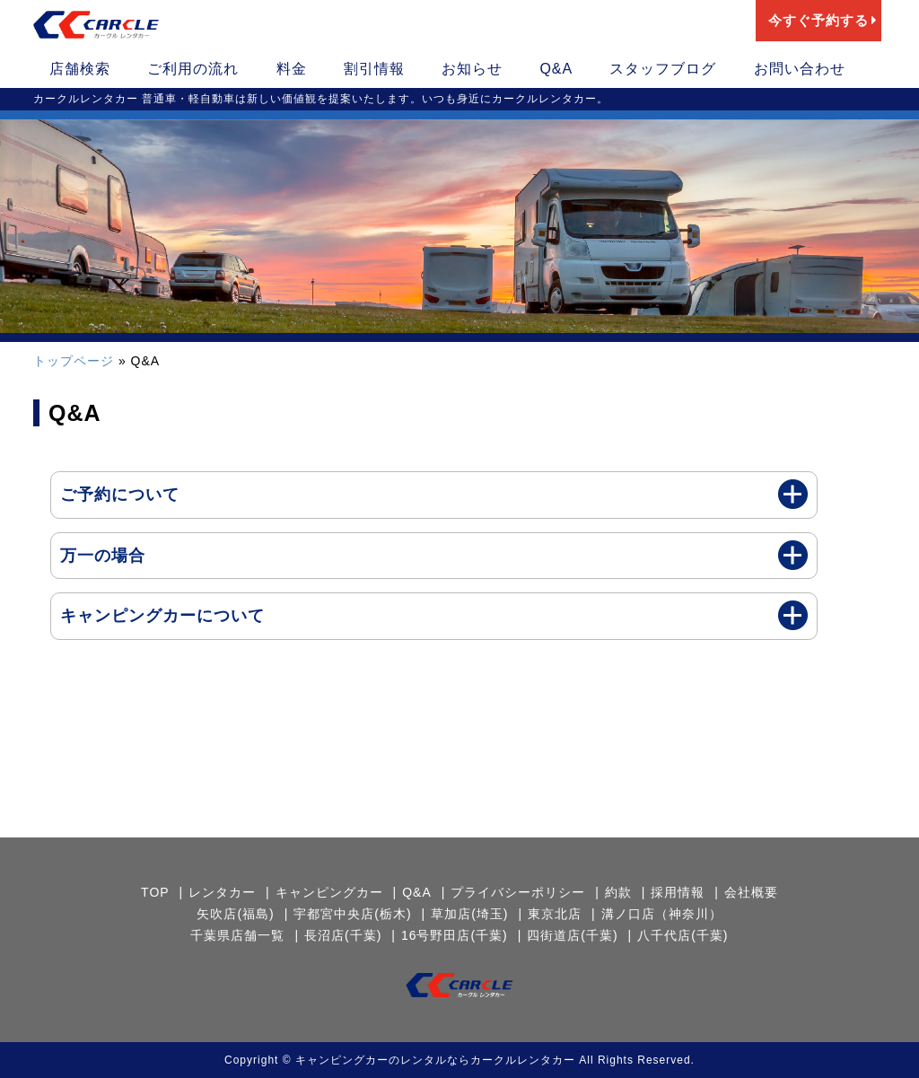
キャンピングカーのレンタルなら (382, 1060)
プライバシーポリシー (518, 892)
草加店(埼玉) (469, 914)
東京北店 (555, 914)
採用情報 (678, 892)
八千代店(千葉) (682, 935)
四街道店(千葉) (572, 935)
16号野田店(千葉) (454, 935)
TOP (155, 892)
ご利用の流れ (193, 68)
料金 (291, 68)
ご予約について (119, 495)
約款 (618, 892)
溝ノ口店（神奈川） (661, 914)
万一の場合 (102, 556)
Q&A (556, 68)
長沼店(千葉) (342, 935)
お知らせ (472, 68)
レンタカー (222, 892)
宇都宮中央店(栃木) (352, 914)
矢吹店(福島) (235, 914)
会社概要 (751, 892)
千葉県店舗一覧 (237, 935)
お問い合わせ (799, 68)
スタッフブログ (662, 68)
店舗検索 (79, 68)
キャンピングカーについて (162, 616)
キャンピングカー (329, 892)
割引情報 (374, 68)
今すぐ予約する (823, 20)
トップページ (73, 361)
